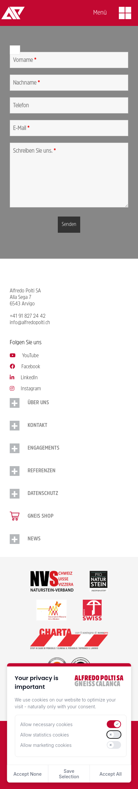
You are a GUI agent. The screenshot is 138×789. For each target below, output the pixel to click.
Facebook (25, 367)
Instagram (25, 389)
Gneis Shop (41, 516)
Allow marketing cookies (45, 745)
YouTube (24, 356)
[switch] (114, 724)
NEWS (34, 539)
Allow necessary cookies (46, 724)
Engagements (43, 448)
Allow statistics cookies (44, 734)
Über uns (38, 403)
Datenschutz (43, 493)
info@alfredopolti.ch (30, 322)
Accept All (110, 774)
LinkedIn (24, 378)
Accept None (27, 774)
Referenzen (42, 471)
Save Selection (69, 773)
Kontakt (37, 425)
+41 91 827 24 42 (27, 316)
